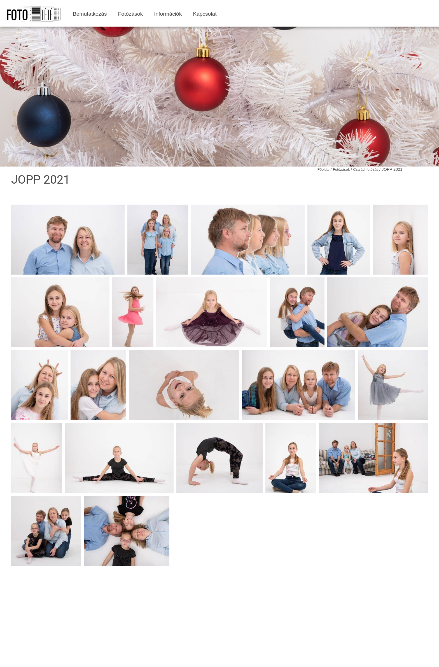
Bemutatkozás (90, 14)
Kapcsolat (204, 14)
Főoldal (323, 169)
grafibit (264, 658)
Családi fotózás (365, 169)
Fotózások (130, 14)
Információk (168, 14)
